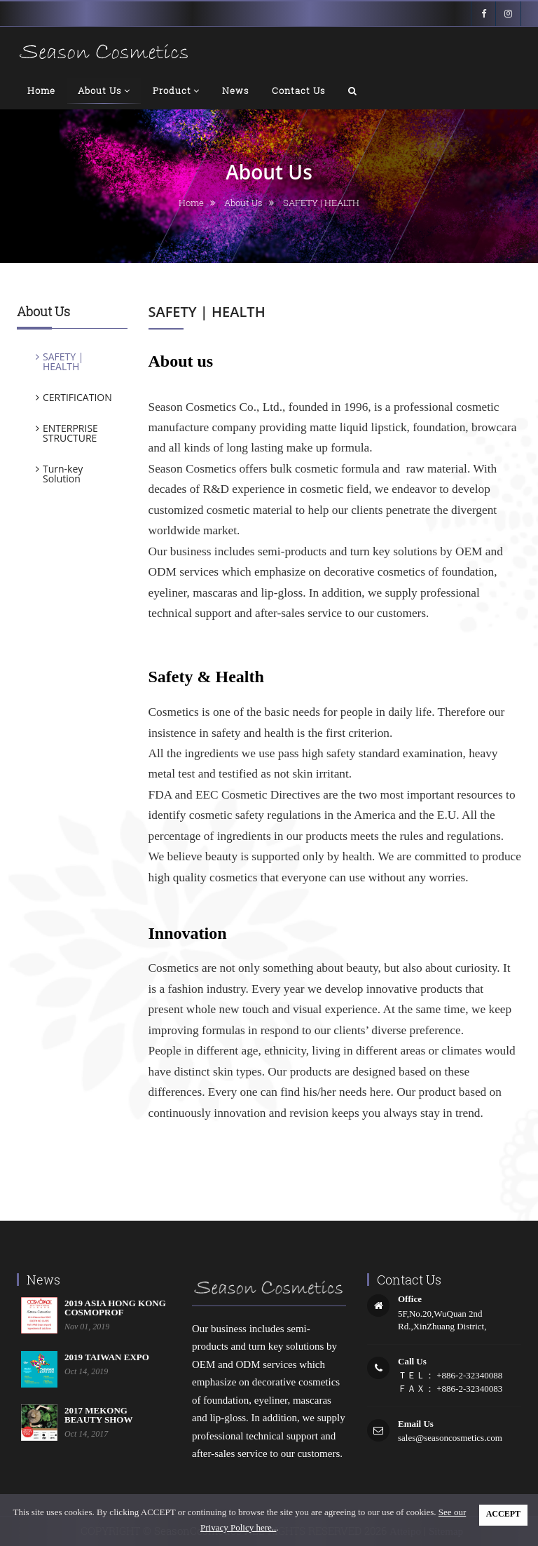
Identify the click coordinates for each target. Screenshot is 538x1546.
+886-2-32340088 (468, 1375)
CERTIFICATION (77, 397)
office (410, 1299)
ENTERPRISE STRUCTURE (70, 433)
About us (243, 202)
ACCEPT (503, 1514)
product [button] (176, 90)
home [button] (41, 90)
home (191, 202)
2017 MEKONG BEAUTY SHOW (98, 1415)
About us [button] (104, 90)
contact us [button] (299, 90)
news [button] (235, 90)
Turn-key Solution (63, 473)
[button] (353, 90)
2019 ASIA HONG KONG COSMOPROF (115, 1307)
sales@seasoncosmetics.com (450, 1437)
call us (412, 1361)
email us (416, 1423)
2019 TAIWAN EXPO (106, 1357)
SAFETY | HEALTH (63, 361)
